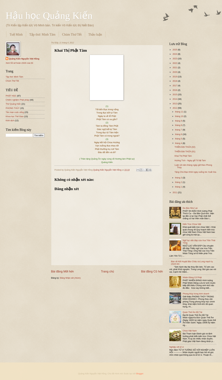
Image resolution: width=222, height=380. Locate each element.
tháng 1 (179, 187)
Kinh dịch (10, 120)
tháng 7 (179, 130)
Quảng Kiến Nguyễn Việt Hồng (24, 59)
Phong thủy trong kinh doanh (196, 293)
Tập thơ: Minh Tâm (42, 34)
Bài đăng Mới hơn (62, 271)
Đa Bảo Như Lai (190, 208)
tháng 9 (179, 121)
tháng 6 (179, 134)
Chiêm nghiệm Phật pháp (17, 100)
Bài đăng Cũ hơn (152, 271)
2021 (175, 67)
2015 (175, 94)
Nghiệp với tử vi (176, 347)
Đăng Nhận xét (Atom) (70, 278)
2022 (175, 63)
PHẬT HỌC (11, 96)
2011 (175, 192)
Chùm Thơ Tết (72, 34)
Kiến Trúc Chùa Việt (192, 224)
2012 (175, 108)
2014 (175, 99)
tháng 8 (179, 125)
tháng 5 (179, 138)
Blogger (139, 373)
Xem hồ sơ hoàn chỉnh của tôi (19, 63)
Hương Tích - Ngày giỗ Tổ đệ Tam (190, 160)
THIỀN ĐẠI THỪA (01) (185, 151)
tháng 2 (179, 182)
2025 (175, 49)
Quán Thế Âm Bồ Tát (192, 312)
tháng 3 (179, 177)
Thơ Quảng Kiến (13, 104)
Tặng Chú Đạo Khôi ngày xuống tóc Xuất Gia (195, 172)
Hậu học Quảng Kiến (49, 15)
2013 (175, 103)
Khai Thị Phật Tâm (183, 156)
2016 (175, 90)
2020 (175, 72)
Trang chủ (107, 271)
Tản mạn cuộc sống (15, 112)
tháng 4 (179, 143)
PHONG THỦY (13, 108)
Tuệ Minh (16, 34)
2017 (175, 85)
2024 (175, 54)
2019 (175, 76)
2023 (175, 58)
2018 (175, 81)
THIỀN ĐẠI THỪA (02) (185, 147)
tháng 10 (179, 116)
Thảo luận (95, 34)
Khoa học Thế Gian (14, 116)
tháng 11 (179, 111)
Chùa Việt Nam (190, 330)
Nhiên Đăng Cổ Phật (192, 277)
